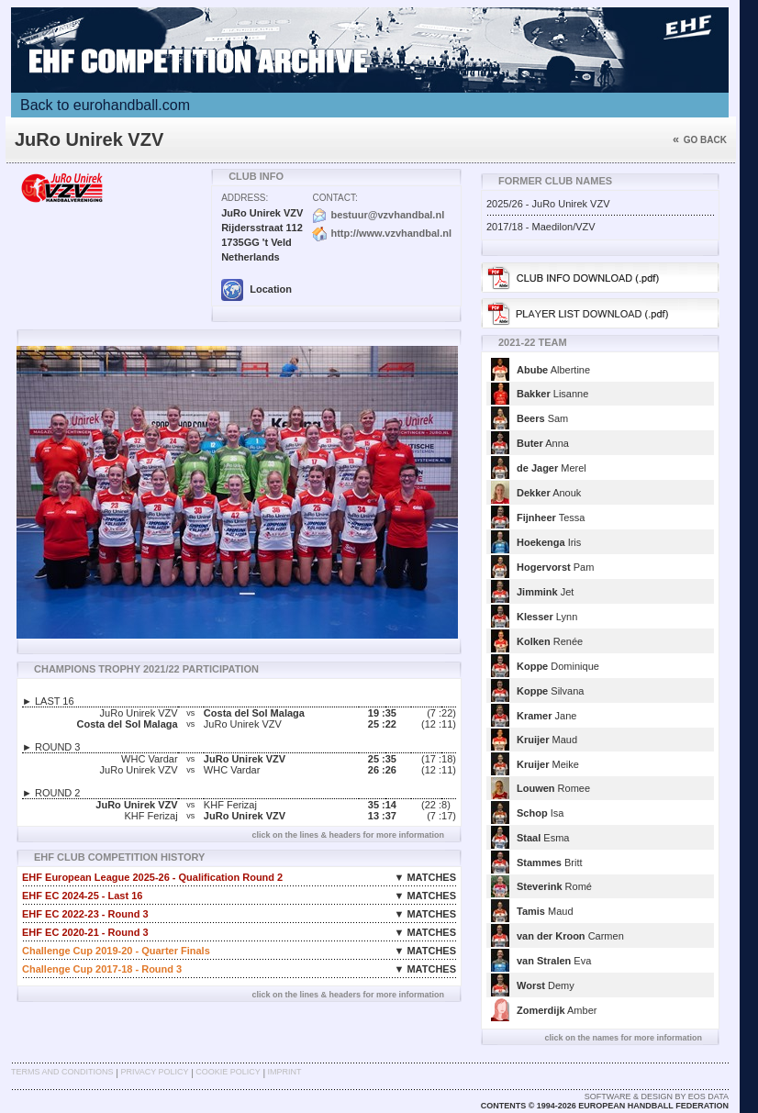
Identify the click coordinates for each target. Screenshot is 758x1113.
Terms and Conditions (62, 1071)
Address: (244, 198)
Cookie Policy (227, 1071)
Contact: (334, 198)
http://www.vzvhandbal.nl (390, 233)
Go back (700, 140)
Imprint (285, 1071)
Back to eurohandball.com (105, 105)
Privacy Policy (154, 1071)
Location (256, 289)
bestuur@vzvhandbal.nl (387, 214)
